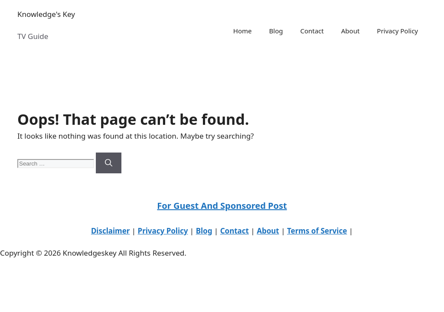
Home (242, 30)
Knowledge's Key (46, 14)
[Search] (108, 163)
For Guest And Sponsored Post (222, 205)
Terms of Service (317, 231)
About (350, 30)
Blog (276, 30)
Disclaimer (110, 231)
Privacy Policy (397, 30)
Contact (311, 30)
